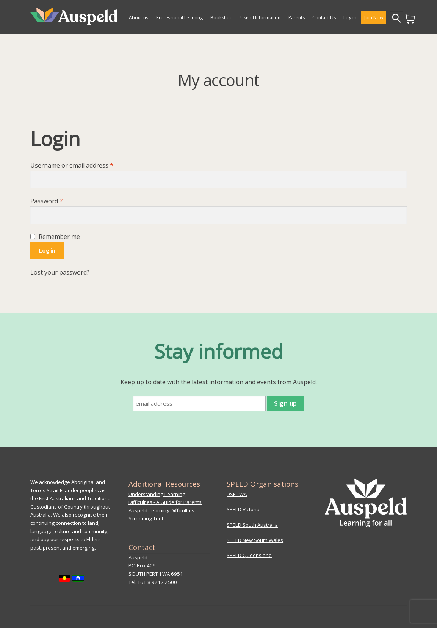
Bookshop (221, 17)
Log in (349, 17)
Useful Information (260, 17)
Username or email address (84, 165)
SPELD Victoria (243, 509)
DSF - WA (237, 494)
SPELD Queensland (249, 555)
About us (138, 17)
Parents (296, 17)
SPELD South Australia (252, 524)
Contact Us (324, 17)
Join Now (373, 17)
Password (59, 200)
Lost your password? (59, 272)
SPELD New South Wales (255, 540)
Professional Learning (179, 17)
